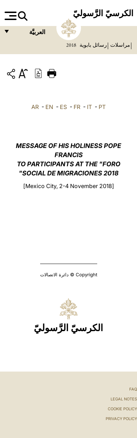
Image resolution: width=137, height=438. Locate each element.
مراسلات (119, 45)
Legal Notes (124, 399)
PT (102, 106)
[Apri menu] (10, 16)
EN (49, 106)
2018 (71, 45)
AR (35, 106)
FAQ (133, 389)
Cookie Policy (122, 408)
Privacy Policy (121, 418)
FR (77, 106)
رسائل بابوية (92, 45)
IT (89, 106)
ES (63, 106)
